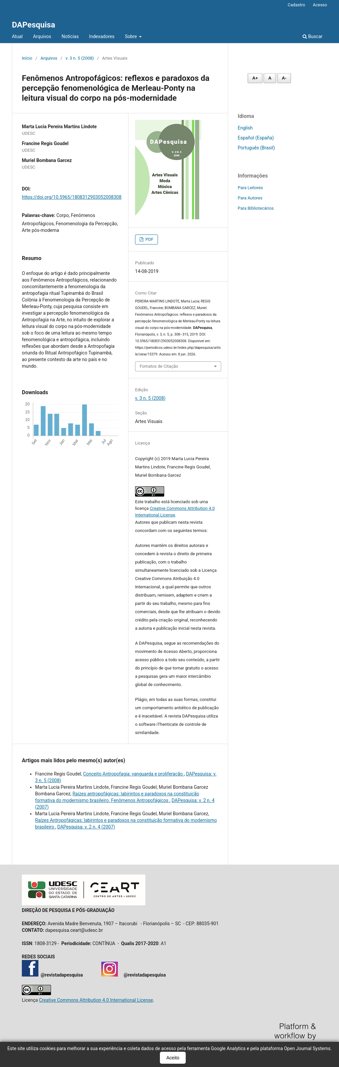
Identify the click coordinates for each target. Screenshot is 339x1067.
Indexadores (102, 36)
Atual (17, 36)
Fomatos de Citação (159, 366)
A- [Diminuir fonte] (284, 78)
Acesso (320, 4)
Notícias (70, 36)
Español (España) (256, 137)
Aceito (173, 1057)
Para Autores (250, 197)
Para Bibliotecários (256, 208)
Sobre (131, 36)
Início (27, 58)
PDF (148, 239)
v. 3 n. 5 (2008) (80, 58)
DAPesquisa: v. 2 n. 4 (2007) (86, 826)
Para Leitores (250, 187)
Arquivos (42, 36)
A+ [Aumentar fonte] (255, 78)
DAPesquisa (33, 24)
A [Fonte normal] (269, 78)
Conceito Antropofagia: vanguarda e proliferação (133, 773)
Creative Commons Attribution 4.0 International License (96, 1000)
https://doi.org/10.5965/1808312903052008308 (71, 197)
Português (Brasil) (256, 147)
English (245, 128)
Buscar (312, 36)
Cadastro (296, 4)
